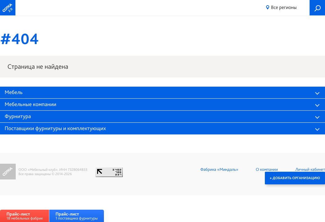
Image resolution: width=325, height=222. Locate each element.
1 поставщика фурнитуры (77, 216)
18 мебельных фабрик (24, 216)
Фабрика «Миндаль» (219, 169)
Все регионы (284, 7)
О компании (267, 169)
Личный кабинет (310, 169)
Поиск (317, 7)
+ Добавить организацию (295, 178)
